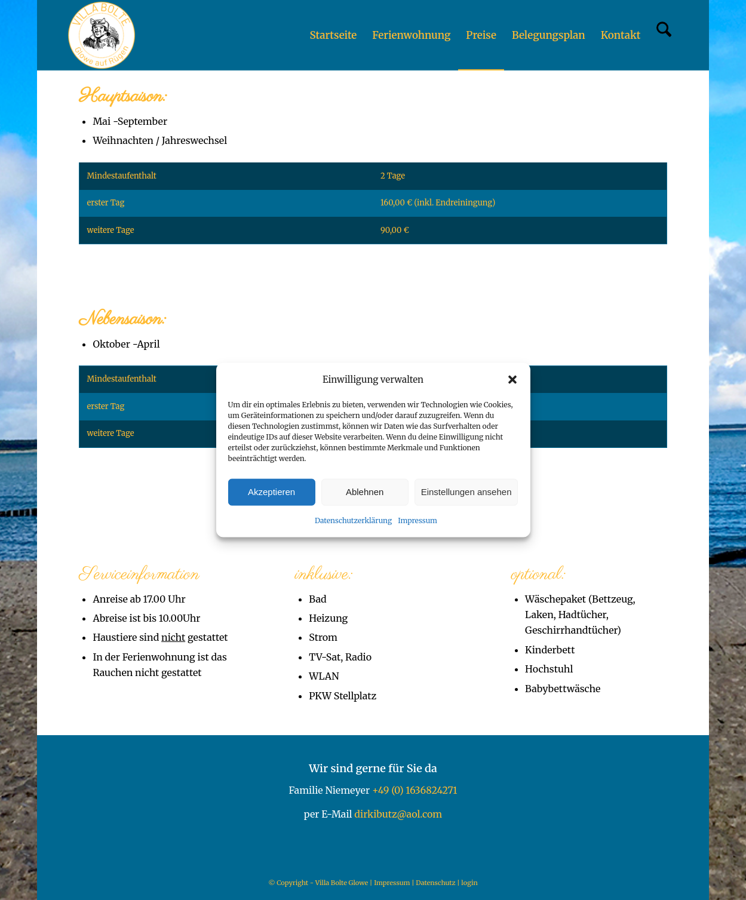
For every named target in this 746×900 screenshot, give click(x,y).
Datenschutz (435, 883)
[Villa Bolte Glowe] (101, 35)
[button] (512, 379)
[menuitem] (333, 35)
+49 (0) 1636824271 (415, 790)
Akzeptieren (271, 492)
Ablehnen (364, 492)
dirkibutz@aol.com (398, 814)
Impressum (417, 520)
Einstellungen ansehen (466, 492)
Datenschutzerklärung (353, 520)
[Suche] (664, 35)
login (469, 883)
